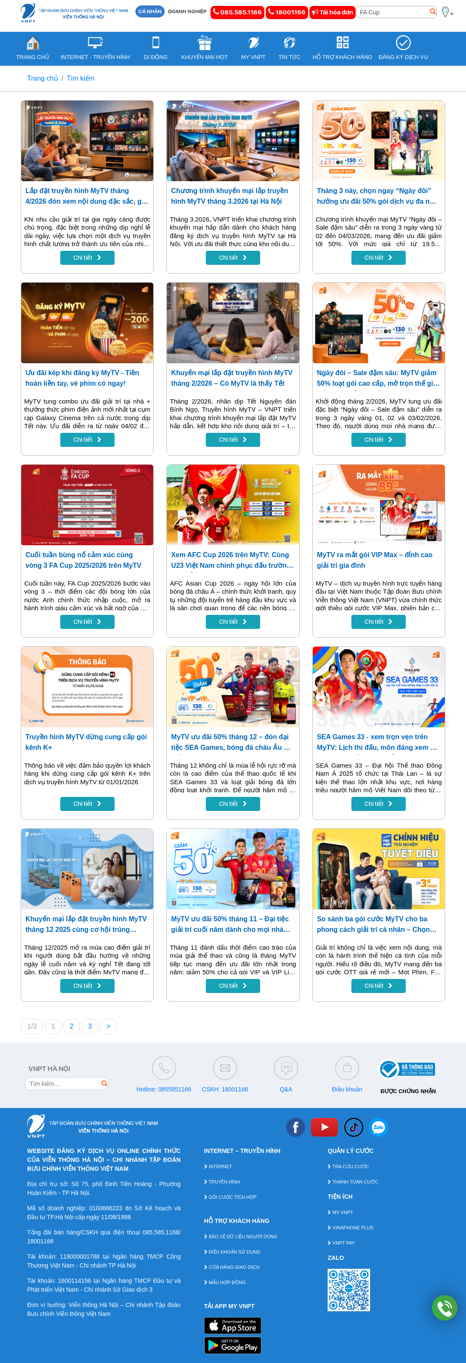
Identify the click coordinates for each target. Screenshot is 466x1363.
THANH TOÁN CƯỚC (353, 1181)
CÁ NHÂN (150, 11)
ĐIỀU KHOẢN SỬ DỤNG (232, 1251)
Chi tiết (87, 257)
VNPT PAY (341, 1242)
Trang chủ (42, 78)
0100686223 (105, 1208)
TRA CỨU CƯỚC (348, 1166)
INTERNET (218, 1166)
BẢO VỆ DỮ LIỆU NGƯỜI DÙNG (241, 1236)
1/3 (31, 1026)
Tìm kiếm (81, 78)
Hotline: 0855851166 (163, 1089)
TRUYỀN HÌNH (222, 1181)
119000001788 (79, 1256)
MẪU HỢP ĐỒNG (225, 1282)
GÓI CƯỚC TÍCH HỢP (230, 1197)
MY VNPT (340, 1212)
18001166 (287, 12)
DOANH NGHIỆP (187, 11)
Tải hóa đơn (332, 12)
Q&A (286, 1089)
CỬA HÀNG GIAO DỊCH (232, 1267)
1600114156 (74, 1280)
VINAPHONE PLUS (350, 1227)
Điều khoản (347, 1089)
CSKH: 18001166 (225, 1089)
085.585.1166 (237, 12)
